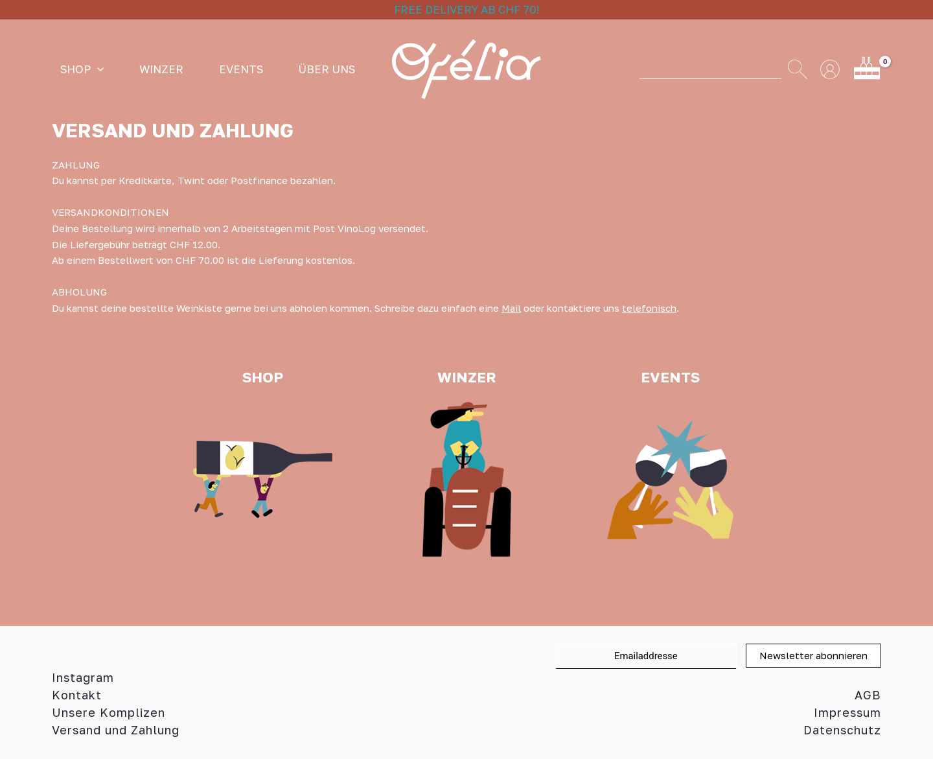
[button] (88, 69)
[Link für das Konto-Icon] (830, 69)
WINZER (135, 69)
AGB (868, 695)
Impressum (847, 712)
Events (198, 69)
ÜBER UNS (266, 69)
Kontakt (77, 695)
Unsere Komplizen (108, 712)
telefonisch (650, 308)
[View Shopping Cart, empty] (867, 69)
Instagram (83, 677)
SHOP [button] (73, 69)
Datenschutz (842, 730)
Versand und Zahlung (115, 730)
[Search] (797, 69)
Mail (511, 308)
